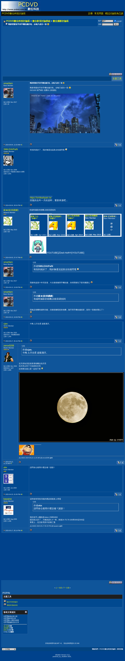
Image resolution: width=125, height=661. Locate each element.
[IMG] (5, 630)
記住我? (118, 21)
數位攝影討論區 (61, 21)
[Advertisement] (54, 47)
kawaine (8, 499)
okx (5, 467)
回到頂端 (120, 649)
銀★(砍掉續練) (11, 210)
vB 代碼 (6, 626)
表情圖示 (7, 628)
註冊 (90, 13)
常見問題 (98, 13)
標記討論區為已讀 (114, 13)
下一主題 (66, 588)
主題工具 (117, 78)
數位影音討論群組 (41, 21)
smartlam (8, 83)
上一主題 (59, 588)
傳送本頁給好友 (12, 605)
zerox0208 (9, 345)
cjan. (6, 323)
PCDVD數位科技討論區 (14, 13)
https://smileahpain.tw (40, 197)
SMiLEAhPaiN (11, 149)
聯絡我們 (95, 649)
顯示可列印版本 (12, 602)
